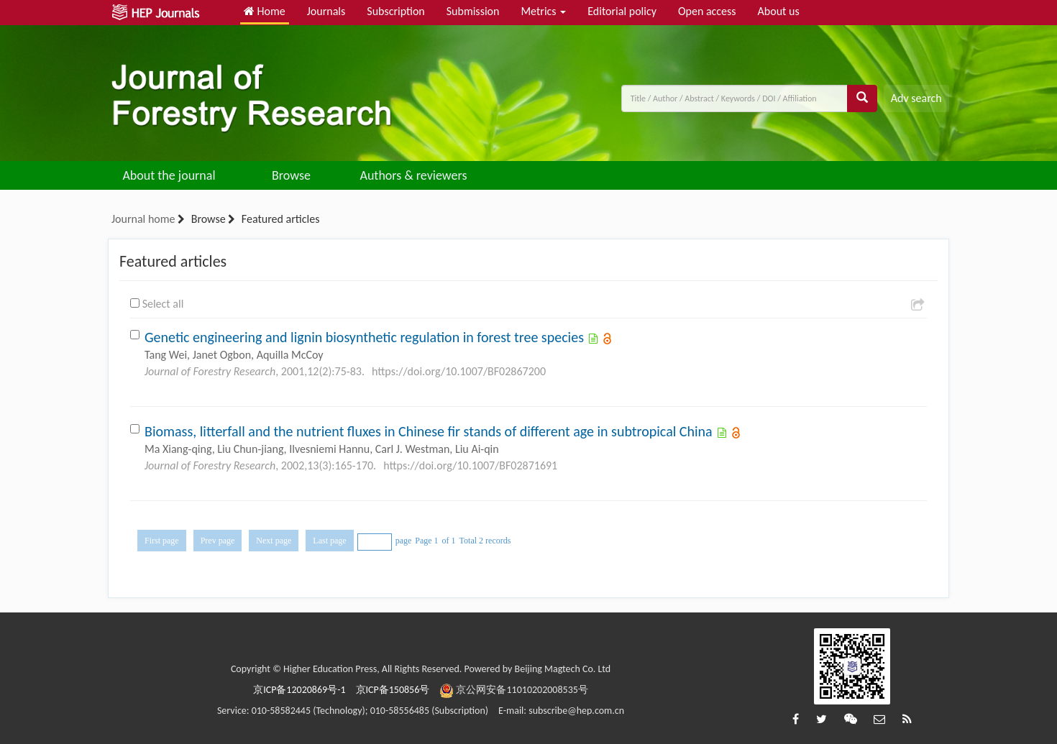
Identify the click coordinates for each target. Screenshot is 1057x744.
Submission (473, 11)
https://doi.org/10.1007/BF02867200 (459, 371)
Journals (326, 11)
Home (264, 11)
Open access (707, 11)
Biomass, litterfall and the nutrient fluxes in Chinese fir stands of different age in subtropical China (429, 431)
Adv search (916, 98)
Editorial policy (621, 11)
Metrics (543, 11)
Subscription (395, 11)
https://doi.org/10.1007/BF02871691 (470, 465)
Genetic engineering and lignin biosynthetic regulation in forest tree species (364, 337)
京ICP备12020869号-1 (299, 690)
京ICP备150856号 (393, 690)
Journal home (143, 219)
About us (779, 11)
